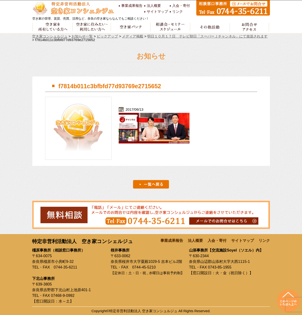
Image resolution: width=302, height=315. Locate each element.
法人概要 (154, 6)
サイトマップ (157, 11)
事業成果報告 (132, 6)
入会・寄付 (181, 6)
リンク (177, 11)
